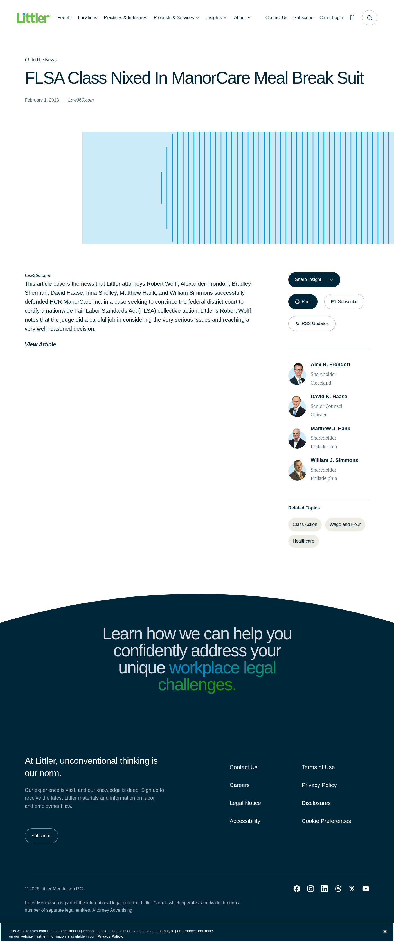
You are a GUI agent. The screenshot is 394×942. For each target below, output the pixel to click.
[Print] (303, 301)
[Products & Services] (177, 17)
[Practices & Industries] (125, 17)
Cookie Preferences (326, 821)
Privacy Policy (319, 785)
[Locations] (87, 17)
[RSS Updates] (312, 323)
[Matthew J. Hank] (330, 429)
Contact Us (244, 767)
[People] (64, 17)
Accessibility (245, 821)
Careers (240, 785)
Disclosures (316, 803)
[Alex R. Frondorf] (330, 365)
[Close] (385, 935)
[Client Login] (330, 17)
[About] (242, 17)
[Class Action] (305, 524)
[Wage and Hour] (345, 524)
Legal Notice (245, 803)
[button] (296, 888)
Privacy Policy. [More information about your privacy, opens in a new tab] (110, 940)
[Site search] (369, 17)
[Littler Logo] (34, 18)
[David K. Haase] (329, 397)
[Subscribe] (302, 17)
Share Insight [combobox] (308, 279)
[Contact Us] (274, 17)
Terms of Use (318, 767)
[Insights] (217, 17)
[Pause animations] (351, 17)
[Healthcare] (303, 541)
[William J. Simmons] (334, 460)
